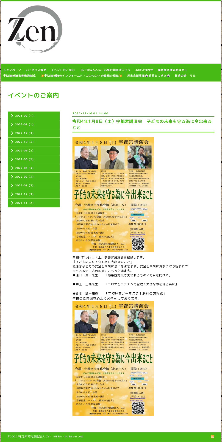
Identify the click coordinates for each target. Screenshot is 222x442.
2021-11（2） (25, 203)
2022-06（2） (25, 159)
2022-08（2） (25, 150)
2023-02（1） (25, 115)
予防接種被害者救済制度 (19, 76)
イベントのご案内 (63, 70)
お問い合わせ (144, 70)
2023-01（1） (25, 124)
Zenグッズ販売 (36, 70)
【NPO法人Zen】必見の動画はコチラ (105, 70)
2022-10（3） (25, 142)
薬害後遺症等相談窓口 (173, 70)
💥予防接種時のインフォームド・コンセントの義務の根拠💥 (81, 76)
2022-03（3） (25, 168)
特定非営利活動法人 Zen (34, 436)
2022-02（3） (25, 177)
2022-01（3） (25, 185)
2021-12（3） (25, 194)
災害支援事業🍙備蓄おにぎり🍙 (148, 76)
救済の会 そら (185, 76)
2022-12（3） (25, 133)
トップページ (12, 70)
